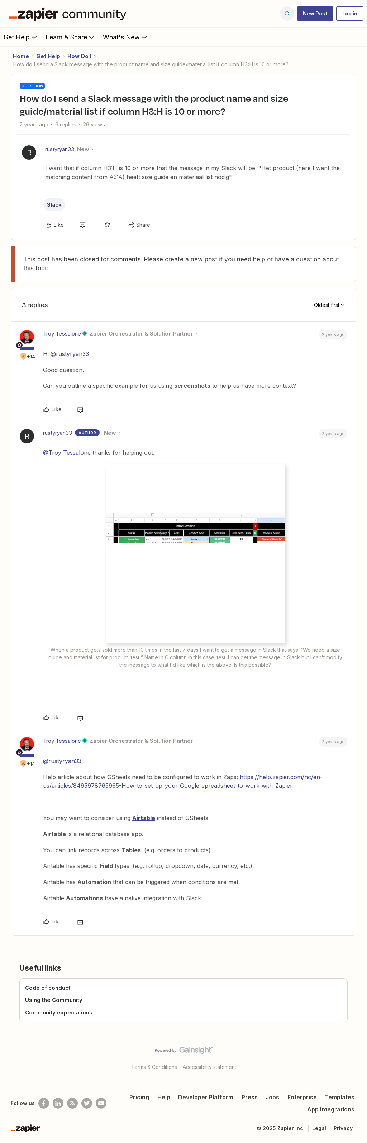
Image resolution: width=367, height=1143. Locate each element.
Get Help (21, 37)
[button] (315, 13)
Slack (54, 204)
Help (163, 1097)
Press (250, 1097)
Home (21, 56)
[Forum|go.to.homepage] (69, 13)
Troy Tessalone (62, 333)
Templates (339, 1097)
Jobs (272, 1097)
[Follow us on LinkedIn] (58, 1103)
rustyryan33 (59, 149)
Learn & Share (71, 37)
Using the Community (53, 1000)
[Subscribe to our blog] (72, 1103)
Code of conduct (47, 987)
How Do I (79, 56)
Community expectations (58, 1012)
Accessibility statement (209, 1067)
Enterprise (302, 1097)
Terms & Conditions (154, 1067)
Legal (319, 1128)
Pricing (139, 1097)
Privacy (343, 1128)
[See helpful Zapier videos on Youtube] (101, 1103)
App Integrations (330, 1109)
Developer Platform (205, 1097)
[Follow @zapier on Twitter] (86, 1103)
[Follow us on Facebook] (43, 1103)
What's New (125, 37)
